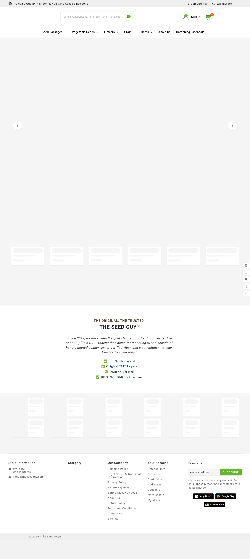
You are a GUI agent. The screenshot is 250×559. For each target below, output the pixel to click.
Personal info (156, 487)
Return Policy (116, 521)
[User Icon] (191, 26)
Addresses (155, 503)
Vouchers (154, 508)
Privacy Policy (117, 500)
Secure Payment (118, 506)
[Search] (92, 26)
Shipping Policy (118, 487)
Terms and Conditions (122, 526)
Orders (152, 492)
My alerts (154, 518)
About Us (114, 516)
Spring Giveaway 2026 (122, 511)
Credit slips (155, 497)
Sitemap (113, 537)
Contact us (115, 532)
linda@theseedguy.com (28, 495)
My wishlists (156, 513)
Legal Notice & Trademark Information (125, 494)
